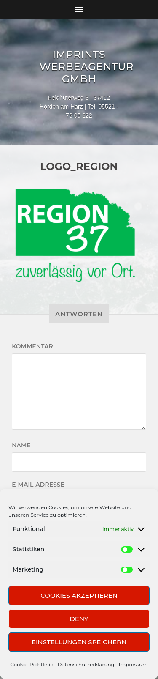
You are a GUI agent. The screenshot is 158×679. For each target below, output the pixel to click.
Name (21, 445)
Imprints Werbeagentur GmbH (87, 66)
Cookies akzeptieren (79, 595)
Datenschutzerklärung (86, 664)
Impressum (133, 664)
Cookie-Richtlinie (31, 664)
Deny (79, 619)
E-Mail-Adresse (38, 484)
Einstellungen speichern (79, 642)
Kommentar (32, 346)
